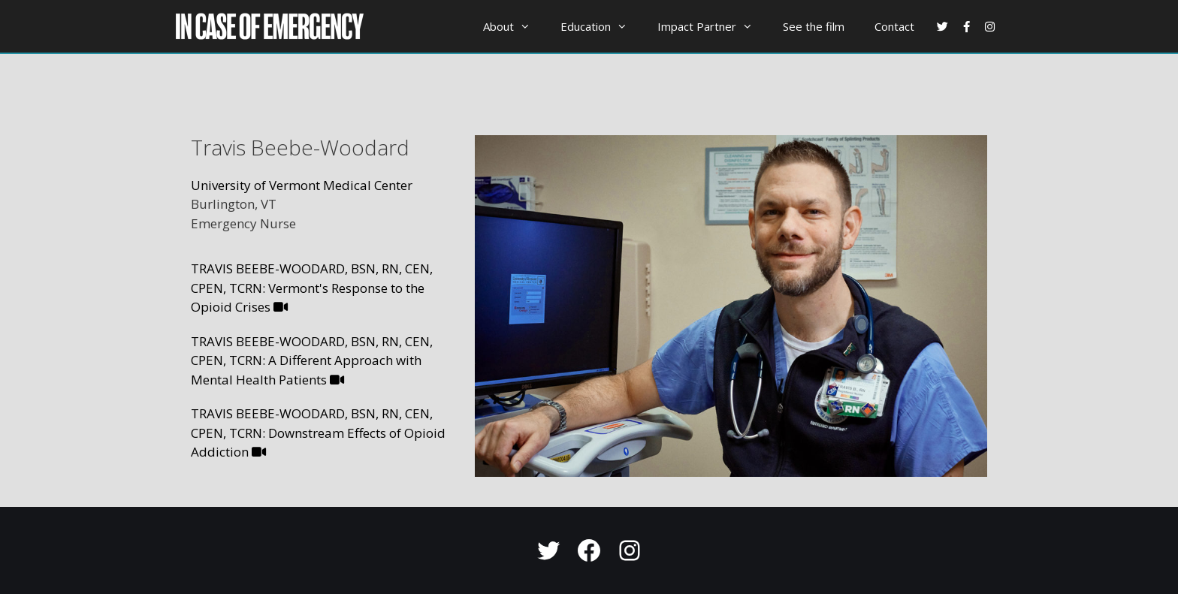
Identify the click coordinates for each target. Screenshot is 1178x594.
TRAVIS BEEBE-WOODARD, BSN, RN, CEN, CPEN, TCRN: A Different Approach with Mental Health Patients (312, 360)
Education (601, 26)
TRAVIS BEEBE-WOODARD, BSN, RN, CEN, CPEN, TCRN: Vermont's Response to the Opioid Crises (312, 287)
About (514, 26)
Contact (894, 26)
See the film (813, 26)
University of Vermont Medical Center (301, 185)
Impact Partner (712, 26)
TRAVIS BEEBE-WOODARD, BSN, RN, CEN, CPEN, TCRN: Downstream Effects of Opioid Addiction (318, 432)
